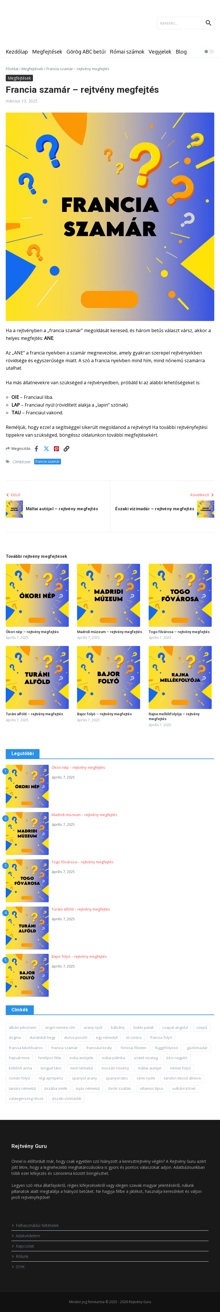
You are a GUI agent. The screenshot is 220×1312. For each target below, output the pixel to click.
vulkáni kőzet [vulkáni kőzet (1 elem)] (183, 1088)
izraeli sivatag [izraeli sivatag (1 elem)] (146, 1057)
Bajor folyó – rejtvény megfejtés (104, 714)
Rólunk (19, 1256)
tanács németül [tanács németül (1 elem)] (22, 1088)
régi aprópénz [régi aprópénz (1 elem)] (51, 1078)
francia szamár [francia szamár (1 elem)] (64, 1047)
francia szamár (48, 461)
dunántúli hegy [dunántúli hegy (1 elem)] (43, 1037)
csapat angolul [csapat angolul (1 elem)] (175, 1027)
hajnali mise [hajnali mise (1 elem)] (19, 1057)
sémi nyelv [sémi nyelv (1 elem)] (146, 1078)
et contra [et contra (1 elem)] (134, 1037)
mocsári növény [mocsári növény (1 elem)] (115, 1068)
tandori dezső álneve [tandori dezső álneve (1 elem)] (182, 1078)
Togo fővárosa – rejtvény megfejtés (179, 632)
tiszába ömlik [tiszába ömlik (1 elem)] (55, 1088)
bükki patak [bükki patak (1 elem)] (143, 1027)
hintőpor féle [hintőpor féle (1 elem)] (49, 1057)
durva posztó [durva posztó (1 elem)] (75, 1037)
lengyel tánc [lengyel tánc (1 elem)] (51, 1068)
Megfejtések (47, 51)
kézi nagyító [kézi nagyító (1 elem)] (176, 1057)
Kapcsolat (22, 1246)
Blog (181, 51)
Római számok (127, 51)
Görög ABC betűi (86, 51)
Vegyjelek (160, 51)
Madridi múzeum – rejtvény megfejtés (109, 632)
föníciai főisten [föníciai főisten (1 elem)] (133, 1047)
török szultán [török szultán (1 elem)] (119, 1088)
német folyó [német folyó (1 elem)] (180, 1068)
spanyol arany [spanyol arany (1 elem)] (84, 1078)
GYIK (18, 1266)
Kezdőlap (17, 51)
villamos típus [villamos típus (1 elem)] (152, 1088)
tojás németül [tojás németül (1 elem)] (88, 1088)
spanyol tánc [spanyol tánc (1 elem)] (117, 1078)
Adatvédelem (25, 1235)
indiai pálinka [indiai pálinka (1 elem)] (113, 1057)
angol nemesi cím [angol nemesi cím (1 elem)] (60, 1027)
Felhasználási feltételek (35, 1225)
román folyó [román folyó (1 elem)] (19, 1078)
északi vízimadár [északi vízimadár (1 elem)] (67, 1098)
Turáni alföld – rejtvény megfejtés (34, 714)
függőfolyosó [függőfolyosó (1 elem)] (166, 1047)
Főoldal (12, 68)
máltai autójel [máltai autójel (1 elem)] (149, 1068)
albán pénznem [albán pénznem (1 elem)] (22, 1027)
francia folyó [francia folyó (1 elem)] (161, 1037)
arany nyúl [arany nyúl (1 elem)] (93, 1027)
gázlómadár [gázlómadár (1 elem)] (197, 1047)
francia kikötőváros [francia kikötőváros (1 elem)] (26, 1047)
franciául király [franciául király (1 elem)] (99, 1047)
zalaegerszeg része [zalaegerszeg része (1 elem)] (26, 1098)
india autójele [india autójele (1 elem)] (81, 1057)
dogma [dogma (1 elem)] (15, 1037)
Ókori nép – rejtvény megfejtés (32, 632)
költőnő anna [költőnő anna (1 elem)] (20, 1068)
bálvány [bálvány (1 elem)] (118, 1027)
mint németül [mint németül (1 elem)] (81, 1068)
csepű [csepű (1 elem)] (202, 1027)
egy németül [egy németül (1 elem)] (106, 1037)
